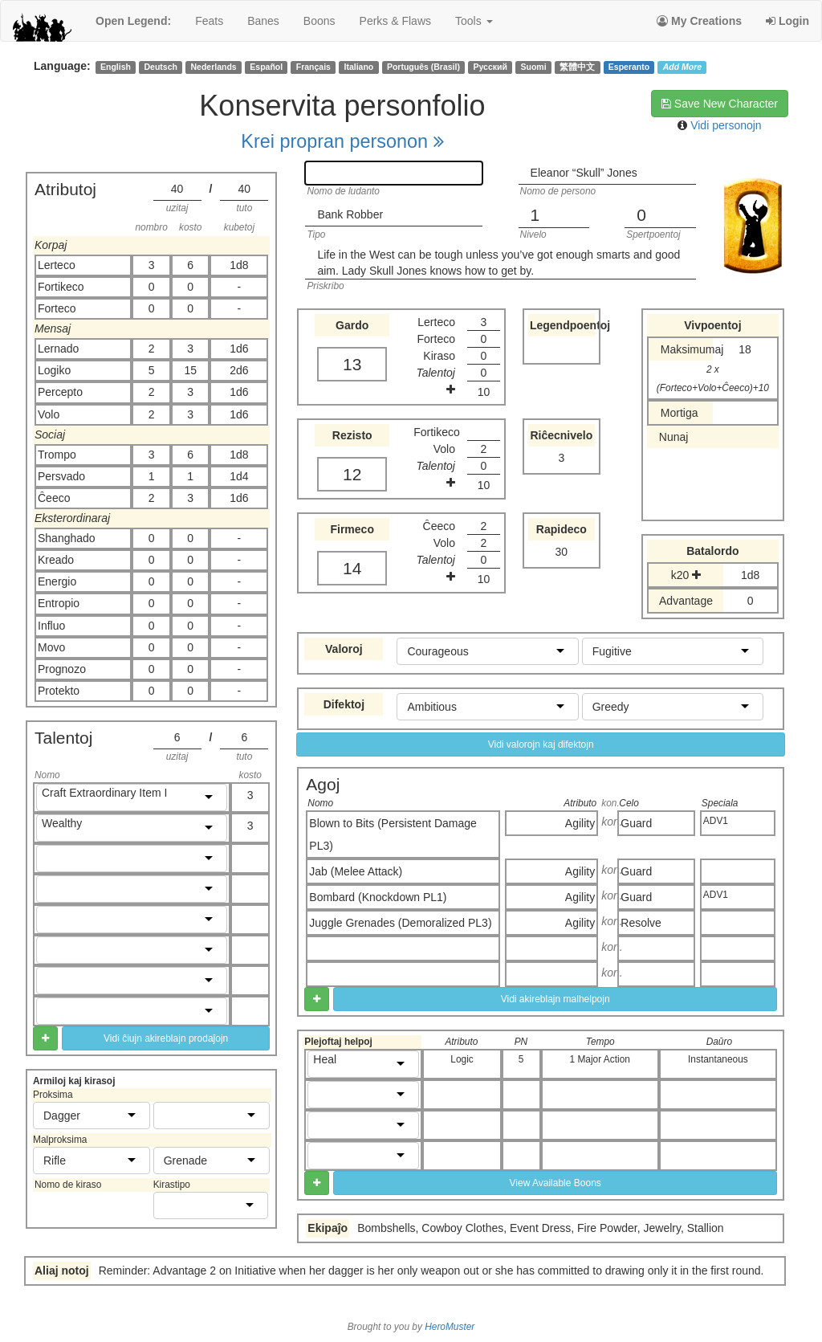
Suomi (534, 66)
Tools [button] (474, 20)
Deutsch (160, 66)
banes (263, 20)
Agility (580, 823)
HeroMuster (449, 1326)
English (115, 66)
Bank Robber (350, 214)
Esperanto (628, 66)
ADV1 (715, 820)
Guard (636, 823)
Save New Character (719, 103)
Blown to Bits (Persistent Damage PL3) (393, 834)
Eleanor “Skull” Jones (584, 172)
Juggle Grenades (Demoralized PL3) (400, 922)
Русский (490, 66)
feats (209, 20)
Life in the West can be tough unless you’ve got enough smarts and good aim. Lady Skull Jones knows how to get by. (498, 262)
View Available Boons (555, 1183)
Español (266, 66)
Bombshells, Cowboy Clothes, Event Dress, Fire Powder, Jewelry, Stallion (540, 1228)
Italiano (359, 66)
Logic (461, 1059)
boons (319, 20)
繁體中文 (577, 66)
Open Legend (133, 20)
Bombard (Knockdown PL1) (377, 897)
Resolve (641, 922)
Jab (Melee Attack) (355, 871)
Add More (682, 66)
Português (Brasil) (423, 66)
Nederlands (214, 66)
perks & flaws (395, 20)
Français (313, 66)
